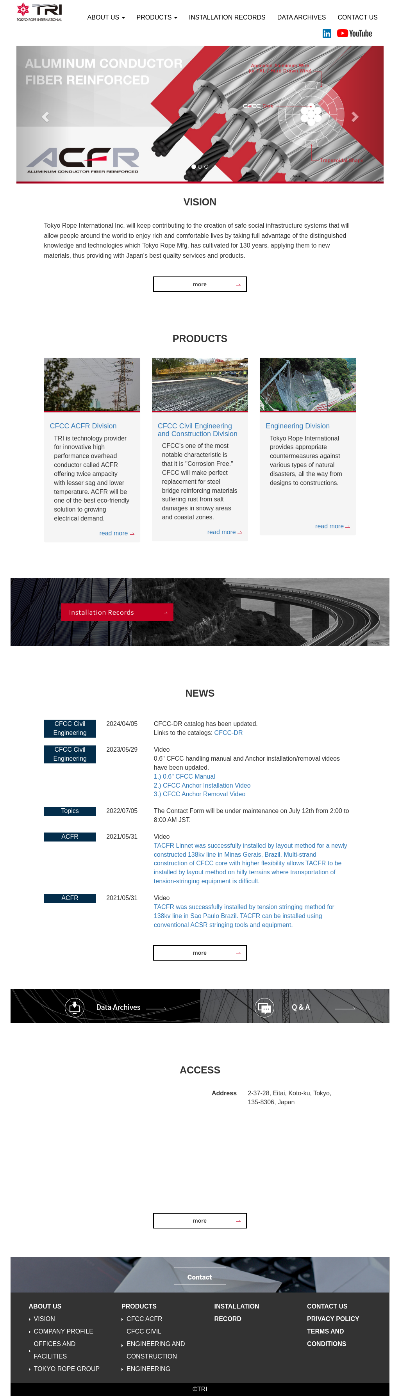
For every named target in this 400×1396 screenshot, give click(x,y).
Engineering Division (298, 426)
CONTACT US (358, 17)
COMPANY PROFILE (63, 1331)
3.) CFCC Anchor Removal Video (199, 794)
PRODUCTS (157, 17)
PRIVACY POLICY (333, 1319)
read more (116, 533)
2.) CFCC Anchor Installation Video (202, 785)
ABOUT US (106, 17)
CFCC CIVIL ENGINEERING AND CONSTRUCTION (156, 1344)
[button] (43, 115)
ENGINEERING (148, 1369)
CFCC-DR (228, 732)
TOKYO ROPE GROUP (67, 1369)
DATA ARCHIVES (301, 17)
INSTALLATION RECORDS (227, 17)
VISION (44, 1319)
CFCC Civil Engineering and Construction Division (198, 430)
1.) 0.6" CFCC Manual (184, 776)
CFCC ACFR (144, 1319)
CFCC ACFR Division (83, 426)
